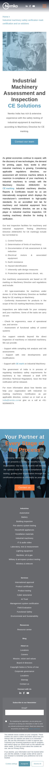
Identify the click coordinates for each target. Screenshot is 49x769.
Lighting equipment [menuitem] (24, 551)
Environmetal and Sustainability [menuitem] (24, 616)
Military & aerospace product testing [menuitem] (24, 559)
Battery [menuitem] (24, 517)
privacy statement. (35, 728)
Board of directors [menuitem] (24, 663)
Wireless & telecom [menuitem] (24, 564)
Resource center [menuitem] (24, 630)
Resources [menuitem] (24, 625)
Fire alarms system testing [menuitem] (24, 526)
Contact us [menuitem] (24, 684)
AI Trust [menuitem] (24, 599)
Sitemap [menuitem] (24, 680)
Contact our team (24, 141)
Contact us (24, 487)
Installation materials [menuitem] (25, 534)
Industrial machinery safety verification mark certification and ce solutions (23, 22)
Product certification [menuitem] (24, 586)
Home (5, 17)
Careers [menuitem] (24, 654)
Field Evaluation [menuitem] (24, 608)
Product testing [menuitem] (24, 591)
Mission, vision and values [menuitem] (24, 659)
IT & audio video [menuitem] (24, 542)
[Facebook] (30, 6)
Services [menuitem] (24, 578)
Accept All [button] (24, 764)
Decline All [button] (37, 764)
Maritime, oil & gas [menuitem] (24, 555)
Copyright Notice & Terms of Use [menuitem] (24, 667)
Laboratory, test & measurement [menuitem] (24, 547)
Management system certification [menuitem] (24, 603)
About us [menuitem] (24, 646)
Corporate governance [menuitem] (24, 671)
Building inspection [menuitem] (24, 521)
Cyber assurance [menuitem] (24, 595)
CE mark (20, 364)
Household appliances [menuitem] (24, 530)
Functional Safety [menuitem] (24, 612)
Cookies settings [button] (11, 764)
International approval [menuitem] (24, 582)
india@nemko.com (11, 400)
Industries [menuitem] (24, 508)
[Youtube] (34, 6)
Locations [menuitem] (24, 650)
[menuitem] (24, 571)
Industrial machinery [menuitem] (24, 538)
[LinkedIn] (27, 6)
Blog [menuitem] (25, 638)
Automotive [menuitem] (24, 513)
